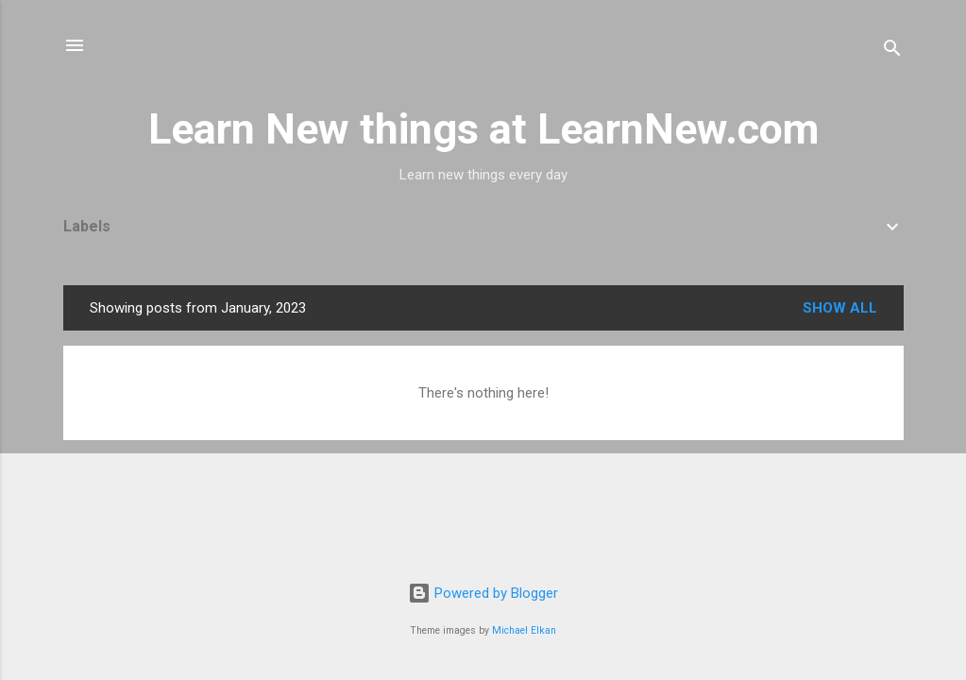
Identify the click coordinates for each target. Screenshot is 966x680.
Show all (840, 307)
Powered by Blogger (483, 593)
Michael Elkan (524, 630)
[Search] (892, 51)
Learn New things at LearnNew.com (483, 129)
